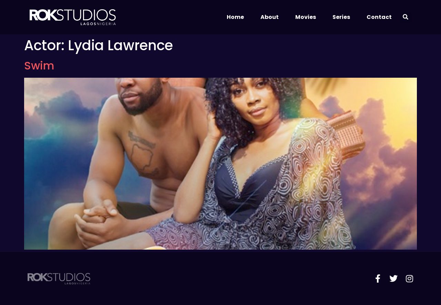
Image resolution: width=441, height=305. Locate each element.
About (269, 17)
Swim (39, 65)
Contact (379, 17)
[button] (405, 17)
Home (235, 17)
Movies (305, 17)
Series (341, 17)
